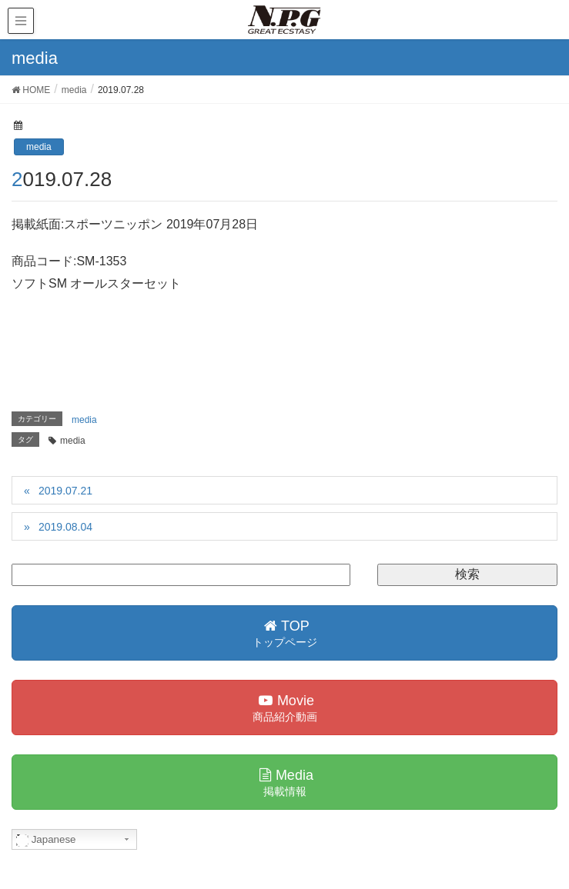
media (39, 147)
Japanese (46, 840)
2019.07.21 (65, 490)
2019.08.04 (65, 527)
